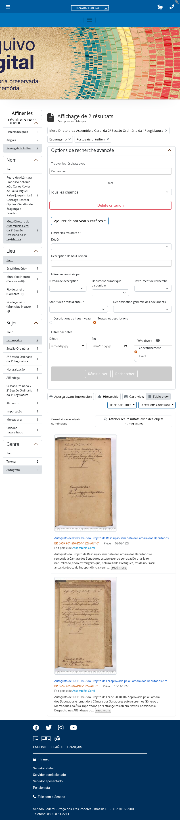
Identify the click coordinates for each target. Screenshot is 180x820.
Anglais (22, 141)
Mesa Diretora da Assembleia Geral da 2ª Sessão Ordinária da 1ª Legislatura (22, 230)
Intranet (41, 759)
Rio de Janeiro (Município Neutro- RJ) (22, 306)
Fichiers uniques (22, 133)
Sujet (11, 323)
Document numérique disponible (106, 283)
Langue (13, 123)
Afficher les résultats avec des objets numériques (133, 421)
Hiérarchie (108, 396)
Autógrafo (22, 471)
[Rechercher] (110, 171)
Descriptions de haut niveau (72, 318)
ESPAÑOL (56, 747)
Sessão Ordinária (22, 349)
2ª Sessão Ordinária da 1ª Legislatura (22, 359)
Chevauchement (150, 348)
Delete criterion (110, 205)
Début (53, 339)
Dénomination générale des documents (139, 302)
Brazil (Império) (22, 269)
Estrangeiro (22, 341)
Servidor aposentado (48, 781)
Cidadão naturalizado (22, 430)
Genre (12, 445)
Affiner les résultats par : (22, 113)
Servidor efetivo (44, 768)
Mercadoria (22, 420)
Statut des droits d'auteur (66, 302)
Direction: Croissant (155, 405)
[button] (160, 7)
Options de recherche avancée (82, 151)
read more (119, 567)
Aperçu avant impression (70, 396)
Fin (94, 339)
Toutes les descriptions (113, 318)
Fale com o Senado (49, 797)
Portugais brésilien (22, 149)
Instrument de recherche (150, 281)
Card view (134, 396)
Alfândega (22, 378)
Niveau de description (63, 281)
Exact (142, 356)
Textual (22, 462)
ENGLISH (39, 747)
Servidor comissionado (49, 775)
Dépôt (55, 239)
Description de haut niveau (69, 256)
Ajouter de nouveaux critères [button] (78, 220)
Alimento (22, 404)
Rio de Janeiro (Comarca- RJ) (22, 291)
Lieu (10, 251)
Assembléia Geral (83, 548)
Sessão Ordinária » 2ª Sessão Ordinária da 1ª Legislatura (22, 390)
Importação (22, 412)
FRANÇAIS (74, 747)
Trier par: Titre (120, 405)
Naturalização (22, 370)
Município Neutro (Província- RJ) (22, 279)
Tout (9, 169)
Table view (158, 396)
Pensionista (41, 788)
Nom (11, 161)
